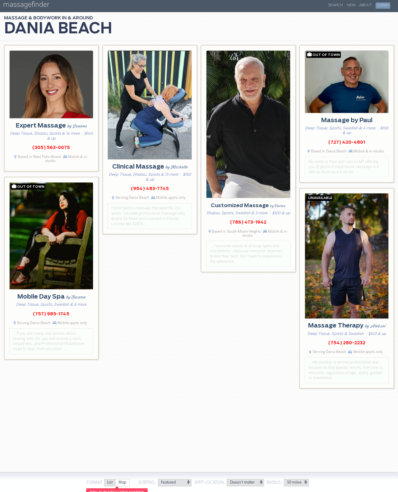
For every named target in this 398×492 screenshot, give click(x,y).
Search (335, 5)
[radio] (109, 483)
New (351, 5)
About (365, 5)
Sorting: (147, 482)
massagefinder (26, 6)
